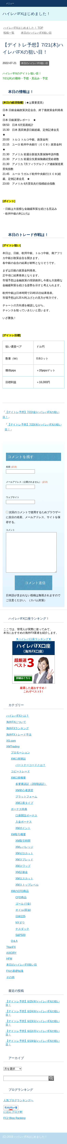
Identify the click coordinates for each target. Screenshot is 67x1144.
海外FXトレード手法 (18, 734)
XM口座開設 (18, 758)
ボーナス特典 (19, 809)
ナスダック (22, 928)
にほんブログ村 (12, 1111)
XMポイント (22, 828)
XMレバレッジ (24, 847)
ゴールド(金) (23, 903)
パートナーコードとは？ (30, 765)
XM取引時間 (22, 840)
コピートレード (20, 771)
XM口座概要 (18, 777)
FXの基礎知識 (14, 970)
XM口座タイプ (24, 802)
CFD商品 (21, 897)
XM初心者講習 (24, 790)
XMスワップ (22, 865)
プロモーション (20, 752)
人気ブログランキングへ (18, 1100)
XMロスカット (24, 878)
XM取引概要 (18, 834)
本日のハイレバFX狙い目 (34, 63)
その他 (10, 977)
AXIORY (11, 952)
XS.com (11, 740)
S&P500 (20, 935)
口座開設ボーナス (26, 815)
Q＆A (14, 941)
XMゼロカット (24, 853)
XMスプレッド (24, 859)
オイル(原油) (23, 910)
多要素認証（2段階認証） (31, 784)
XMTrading (13, 746)
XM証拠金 (21, 872)
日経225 (20, 916)
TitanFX (11, 947)
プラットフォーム (26, 796)
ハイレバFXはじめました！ (26, 14)
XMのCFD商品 (20, 891)
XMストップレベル (27, 884)
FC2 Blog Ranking (14, 1118)
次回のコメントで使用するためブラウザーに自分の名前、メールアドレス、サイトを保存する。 (33, 517)
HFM (9, 958)
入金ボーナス (23, 821)
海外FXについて (16, 722)
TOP (23, 27)
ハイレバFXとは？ (17, 715)
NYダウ (20, 922)
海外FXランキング (17, 728)
